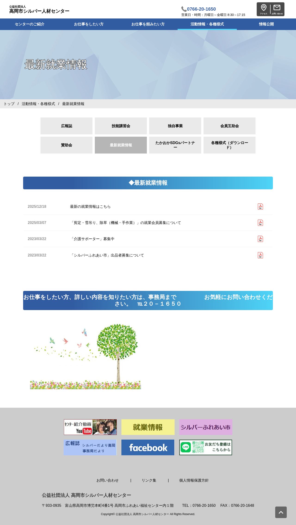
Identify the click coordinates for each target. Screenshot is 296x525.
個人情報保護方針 (194, 480)
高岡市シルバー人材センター (39, 9)
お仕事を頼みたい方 (148, 24)
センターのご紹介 (29, 24)
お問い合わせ (107, 480)
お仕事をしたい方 (89, 24)
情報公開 (266, 24)
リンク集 (149, 480)
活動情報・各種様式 (207, 24)
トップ (9, 104)
